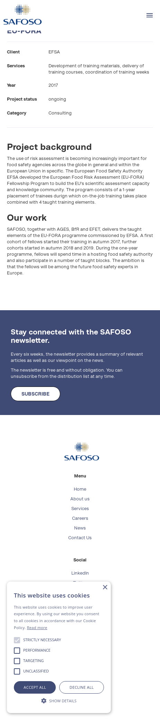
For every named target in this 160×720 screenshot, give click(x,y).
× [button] (104, 587)
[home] (21, 15)
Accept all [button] (35, 687)
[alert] (59, 647)
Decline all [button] (82, 687)
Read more (37, 627)
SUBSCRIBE (35, 394)
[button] (149, 15)
